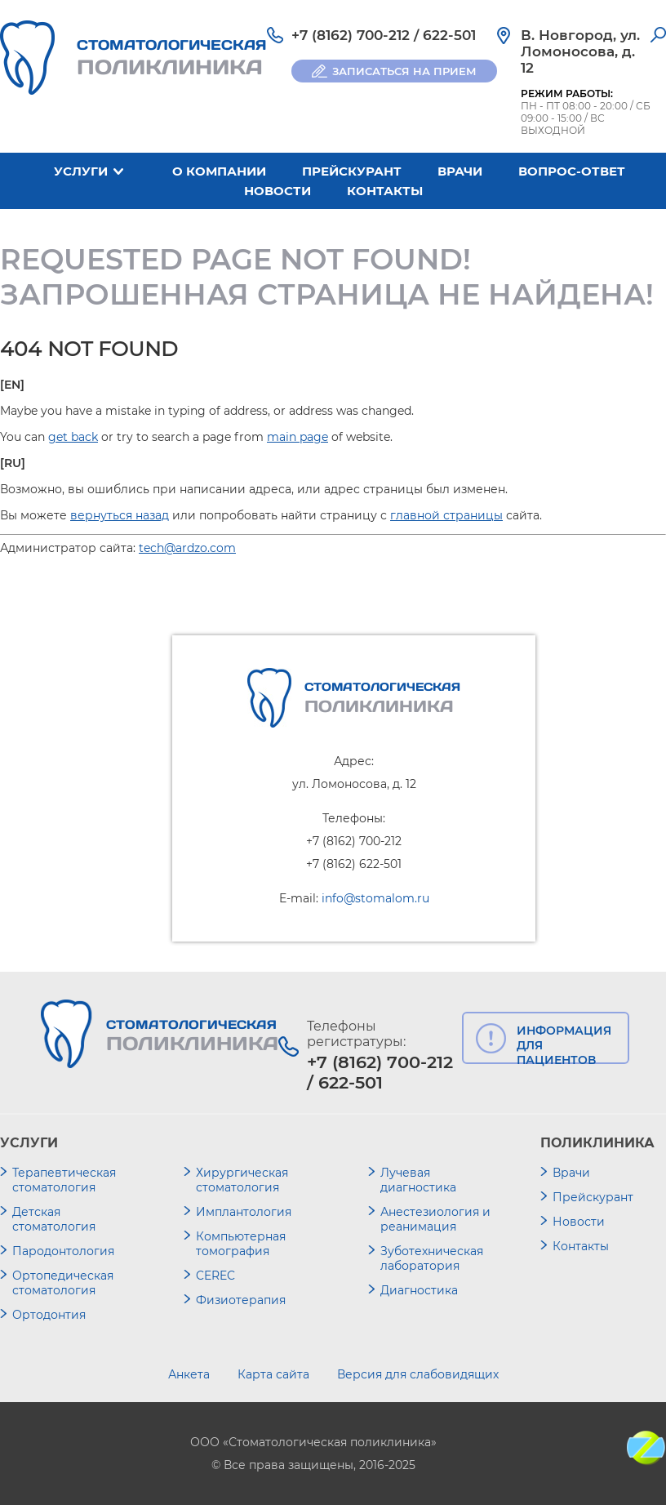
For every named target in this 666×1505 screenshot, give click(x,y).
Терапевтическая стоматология (64, 1180)
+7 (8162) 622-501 (354, 864)
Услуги (81, 171)
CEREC (215, 1275)
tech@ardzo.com (187, 548)
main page (297, 437)
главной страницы (446, 515)
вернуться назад (119, 515)
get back (73, 437)
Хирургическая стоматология (242, 1180)
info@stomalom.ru (375, 898)
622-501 (449, 35)
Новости (277, 190)
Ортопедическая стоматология (62, 1283)
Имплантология (243, 1211)
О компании (219, 171)
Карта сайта (273, 1374)
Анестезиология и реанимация (435, 1219)
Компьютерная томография (241, 1243)
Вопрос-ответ (571, 171)
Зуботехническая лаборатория (431, 1258)
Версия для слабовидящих (418, 1374)
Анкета (189, 1374)
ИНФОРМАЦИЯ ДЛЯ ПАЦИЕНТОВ (564, 1043)
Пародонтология (63, 1251)
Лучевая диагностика (418, 1180)
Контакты (385, 190)
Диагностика (419, 1290)
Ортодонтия (49, 1314)
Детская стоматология (53, 1219)
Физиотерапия (241, 1300)
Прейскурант (352, 171)
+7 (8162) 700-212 (350, 35)
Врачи (459, 171)
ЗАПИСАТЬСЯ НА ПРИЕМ (404, 71)
